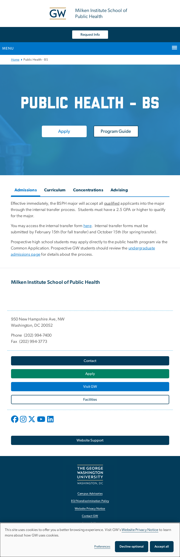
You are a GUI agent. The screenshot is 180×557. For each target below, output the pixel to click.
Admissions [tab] (25, 190)
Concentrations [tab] (88, 190)
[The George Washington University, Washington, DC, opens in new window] (90, 474)
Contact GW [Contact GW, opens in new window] (90, 516)
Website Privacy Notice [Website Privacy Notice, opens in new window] (90, 508)
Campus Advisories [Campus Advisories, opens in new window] (90, 493)
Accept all (161, 546)
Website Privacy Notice (140, 530)
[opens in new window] (15, 422)
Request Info (90, 34)
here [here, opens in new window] (87, 226)
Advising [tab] (119, 190)
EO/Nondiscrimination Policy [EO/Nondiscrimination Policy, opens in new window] (90, 501)
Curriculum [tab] (55, 190)
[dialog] (90, 540)
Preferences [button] (102, 546)
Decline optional (132, 546)
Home (15, 59)
